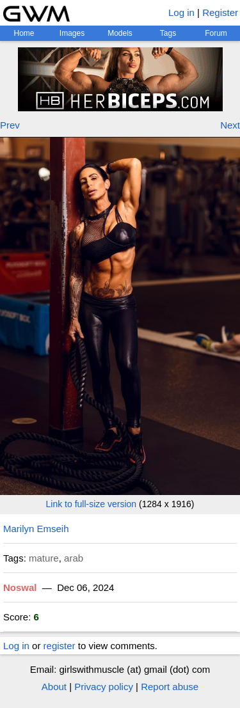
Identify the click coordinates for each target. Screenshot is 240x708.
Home (23, 33)
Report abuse (169, 686)
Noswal (20, 587)
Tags (168, 33)
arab (73, 558)
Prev (10, 125)
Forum (216, 33)
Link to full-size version (91, 504)
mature (44, 558)
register (60, 645)
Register (220, 12)
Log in (181, 12)
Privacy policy (103, 686)
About (54, 686)
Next (230, 125)
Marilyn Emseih (36, 528)
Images (72, 33)
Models (120, 33)
